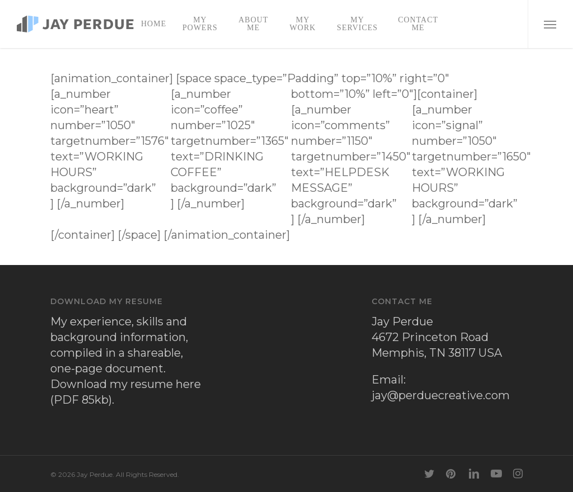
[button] (550, 24)
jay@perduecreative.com (441, 395)
